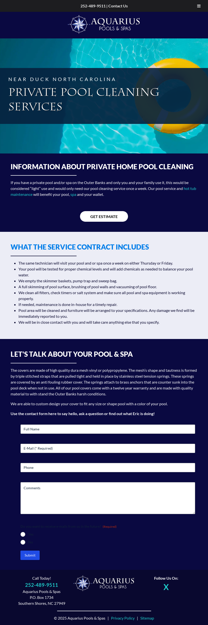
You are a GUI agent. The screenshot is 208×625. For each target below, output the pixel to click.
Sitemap (147, 618)
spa (73, 194)
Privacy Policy (123, 618)
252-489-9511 (93, 5)
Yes (30, 534)
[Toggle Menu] (199, 6)
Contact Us (118, 5)
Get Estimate (104, 216)
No (30, 542)
